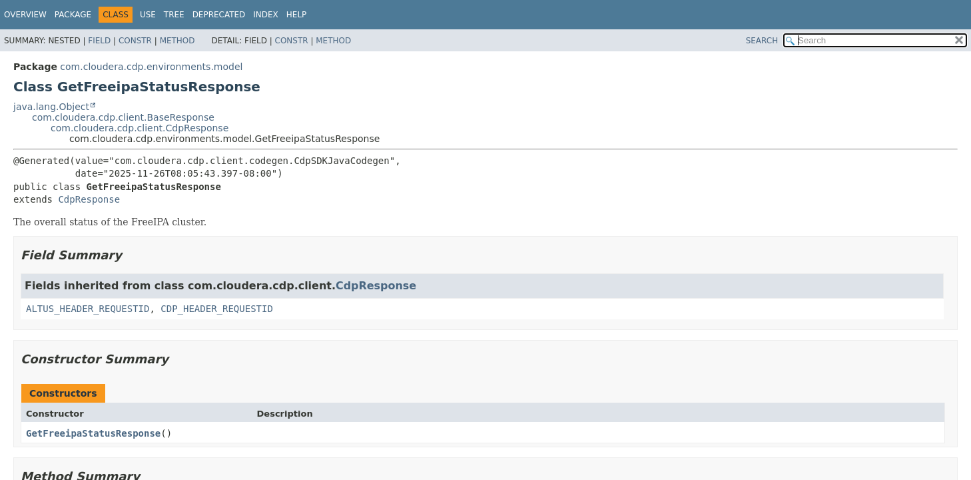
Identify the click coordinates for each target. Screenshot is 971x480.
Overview (25, 14)
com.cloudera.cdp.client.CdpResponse (139, 128)
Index (265, 14)
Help (296, 14)
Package (73, 14)
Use (148, 14)
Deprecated (219, 14)
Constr (135, 40)
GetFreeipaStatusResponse (93, 433)
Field (99, 40)
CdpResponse (89, 199)
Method (177, 40)
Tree (174, 14)
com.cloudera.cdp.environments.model (151, 66)
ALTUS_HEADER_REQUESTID (87, 308)
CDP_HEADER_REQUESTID (217, 308)
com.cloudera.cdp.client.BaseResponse (123, 117)
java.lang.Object (51, 106)
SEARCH (762, 40)
